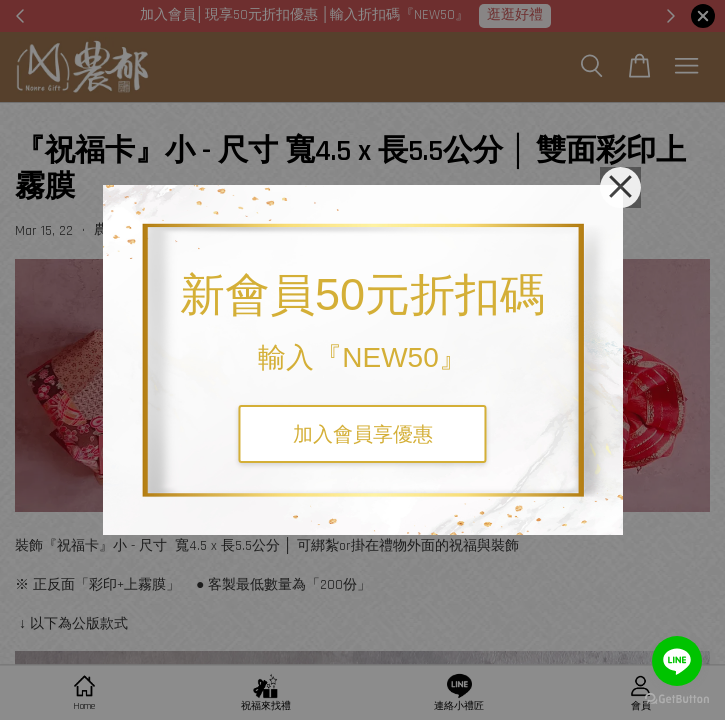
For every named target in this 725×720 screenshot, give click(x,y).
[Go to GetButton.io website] (677, 699)
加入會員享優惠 (363, 434)
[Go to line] (677, 661)
